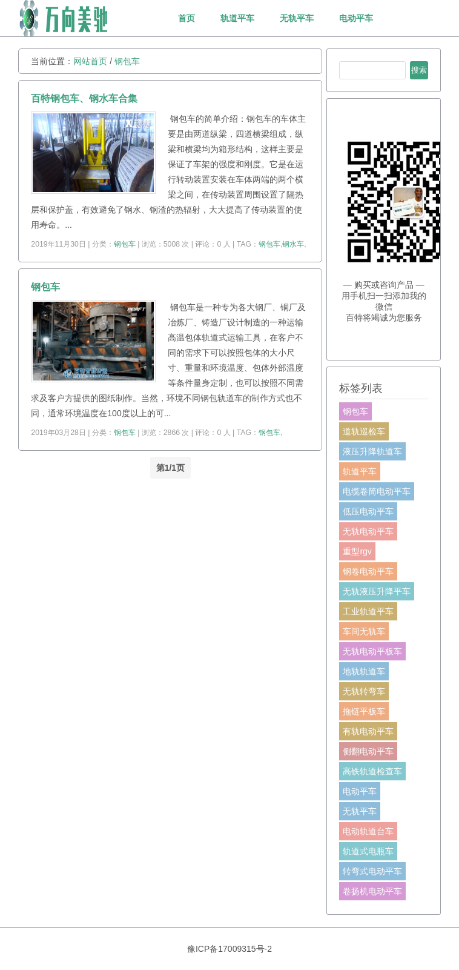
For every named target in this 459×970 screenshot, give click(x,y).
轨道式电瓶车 (368, 851)
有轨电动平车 (368, 731)
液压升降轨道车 (372, 451)
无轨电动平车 (368, 531)
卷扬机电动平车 (372, 891)
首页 (186, 18)
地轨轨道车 (364, 671)
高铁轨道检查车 (372, 771)
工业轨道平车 (368, 611)
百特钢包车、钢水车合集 (84, 98)
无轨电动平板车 (372, 651)
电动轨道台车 (368, 831)
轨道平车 (237, 18)
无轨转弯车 (364, 691)
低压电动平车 (368, 511)
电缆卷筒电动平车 (377, 491)
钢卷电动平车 (368, 571)
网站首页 (90, 61)
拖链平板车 (364, 711)
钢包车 (127, 61)
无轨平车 (297, 18)
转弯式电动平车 (372, 871)
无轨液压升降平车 (377, 591)
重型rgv (357, 551)
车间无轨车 (364, 631)
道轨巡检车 (364, 431)
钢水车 (293, 244)
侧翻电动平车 (368, 751)
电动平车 (356, 18)
